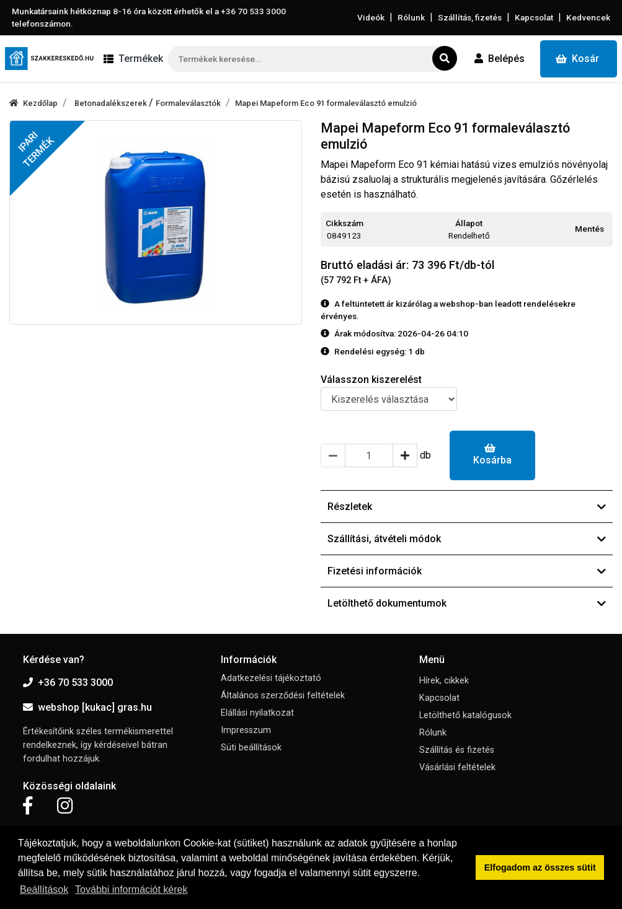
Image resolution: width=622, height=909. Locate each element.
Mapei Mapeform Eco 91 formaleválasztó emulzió (326, 103)
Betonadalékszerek (111, 103)
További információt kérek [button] (131, 889)
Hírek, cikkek (444, 680)
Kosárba (492, 454)
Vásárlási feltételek (457, 767)
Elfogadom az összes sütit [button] (540, 867)
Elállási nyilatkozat (257, 713)
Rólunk (411, 17)
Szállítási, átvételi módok (466, 539)
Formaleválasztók (188, 103)
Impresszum (246, 730)
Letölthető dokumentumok (466, 603)
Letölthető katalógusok (465, 715)
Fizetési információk (466, 571)
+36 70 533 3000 (68, 682)
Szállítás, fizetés (470, 17)
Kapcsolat (534, 17)
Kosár (577, 58)
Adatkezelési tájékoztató (271, 678)
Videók (370, 17)
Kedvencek (588, 17)
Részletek (466, 506)
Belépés (499, 58)
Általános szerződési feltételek (283, 695)
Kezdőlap (33, 103)
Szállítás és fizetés (456, 750)
